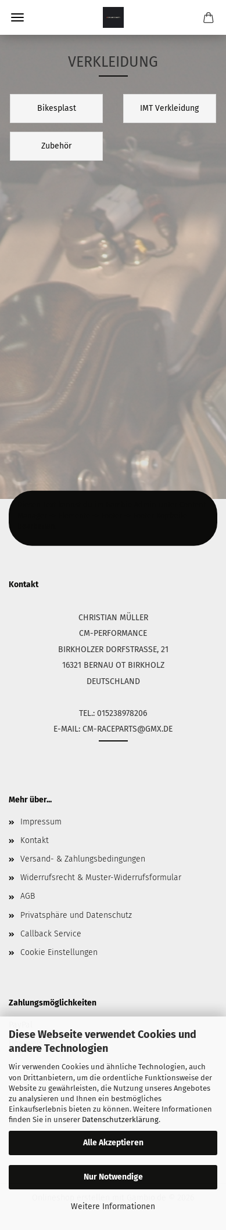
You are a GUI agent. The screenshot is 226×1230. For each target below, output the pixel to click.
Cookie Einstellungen (59, 952)
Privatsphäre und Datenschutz (76, 915)
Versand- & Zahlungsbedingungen (82, 859)
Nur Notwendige (113, 1177)
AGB (27, 896)
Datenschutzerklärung (120, 1119)
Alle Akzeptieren (113, 1143)
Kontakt (34, 840)
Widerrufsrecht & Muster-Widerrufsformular (100, 877)
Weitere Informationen (113, 1206)
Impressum (41, 822)
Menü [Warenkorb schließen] (17, 17)
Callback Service (50, 934)
